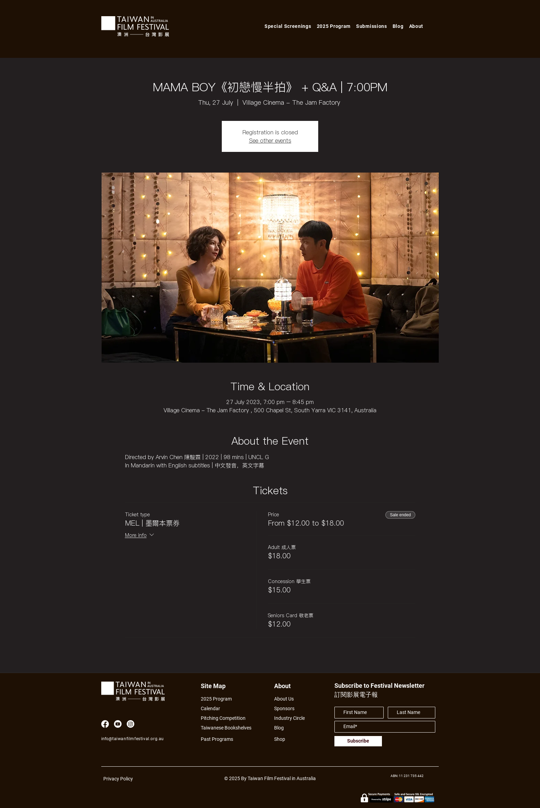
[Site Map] (215, 686)
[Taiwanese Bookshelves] (230, 727)
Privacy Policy (118, 778)
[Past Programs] (220, 739)
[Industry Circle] (292, 718)
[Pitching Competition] (228, 718)
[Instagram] (130, 724)
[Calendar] (230, 708)
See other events (270, 140)
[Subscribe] (358, 741)
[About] (288, 686)
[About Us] (292, 698)
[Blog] (281, 727)
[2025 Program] (220, 698)
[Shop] (286, 739)
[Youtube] (118, 724)
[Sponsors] (286, 708)
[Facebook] (105, 724)
